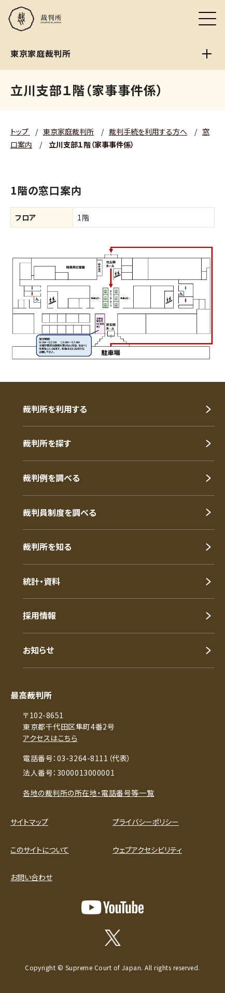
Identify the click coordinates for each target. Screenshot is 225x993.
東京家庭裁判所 (68, 131)
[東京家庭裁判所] (207, 54)
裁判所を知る (47, 546)
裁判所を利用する (55, 409)
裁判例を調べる (51, 477)
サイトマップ (29, 822)
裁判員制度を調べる (59, 512)
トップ (20, 131)
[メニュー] (207, 18)
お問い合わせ (31, 877)
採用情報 (39, 615)
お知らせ (38, 650)
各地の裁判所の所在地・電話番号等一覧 (88, 793)
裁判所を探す (47, 443)
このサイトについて (39, 849)
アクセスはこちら (50, 738)
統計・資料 (41, 581)
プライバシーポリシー (145, 822)
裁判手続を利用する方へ (148, 131)
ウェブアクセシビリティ (147, 849)
